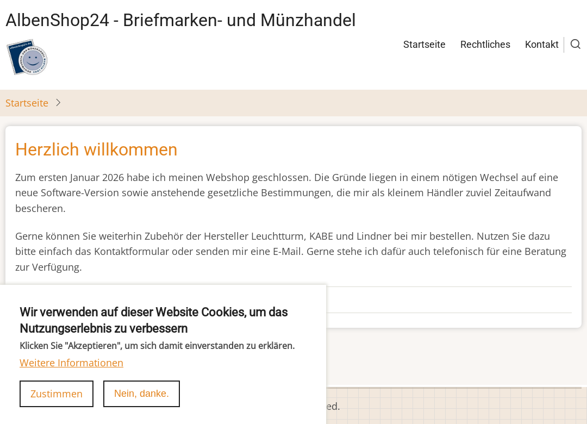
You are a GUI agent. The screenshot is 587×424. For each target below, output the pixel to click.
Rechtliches (485, 44)
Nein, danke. (141, 405)
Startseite (424, 44)
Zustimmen (56, 404)
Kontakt (542, 44)
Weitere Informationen (71, 374)
